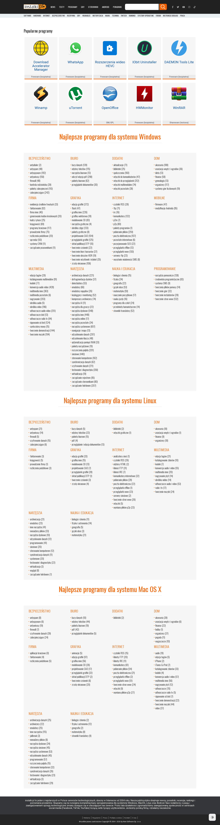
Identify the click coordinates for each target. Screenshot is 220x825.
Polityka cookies (116, 818)
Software (27, 16)
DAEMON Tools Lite (179, 62)
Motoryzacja (98, 16)
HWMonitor (144, 108)
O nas (134, 818)
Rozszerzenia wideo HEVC (110, 64)
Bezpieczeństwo (58, 16)
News (53, 6)
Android (105, 6)
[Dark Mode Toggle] (212, 817)
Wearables (86, 16)
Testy (61, 6)
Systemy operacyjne (146, 16)
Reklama (87, 818)
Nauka (107, 16)
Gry (82, 6)
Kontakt (127, 818)
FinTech (124, 16)
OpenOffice (110, 108)
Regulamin (96, 818)
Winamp (41, 108)
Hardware (37, 16)
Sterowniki (93, 6)
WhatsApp (75, 62)
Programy (72, 6)
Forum (158, 16)
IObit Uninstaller (144, 62)
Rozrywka (71, 16)
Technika (115, 16)
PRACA (182, 16)
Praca (105, 818)
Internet (46, 16)
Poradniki (117, 6)
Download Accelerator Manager (41, 66)
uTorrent (75, 108)
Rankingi (132, 16)
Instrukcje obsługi (170, 16)
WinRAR (179, 108)
